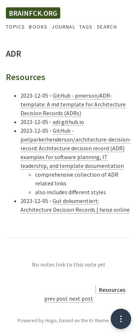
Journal (63, 27)
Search (107, 27)
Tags (86, 27)
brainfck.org (33, 13)
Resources (112, 289)
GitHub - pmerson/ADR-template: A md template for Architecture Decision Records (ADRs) (73, 104)
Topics (15, 27)
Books (38, 27)
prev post (56, 298)
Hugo (51, 320)
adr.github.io (68, 121)
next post (81, 298)
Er (91, 320)
